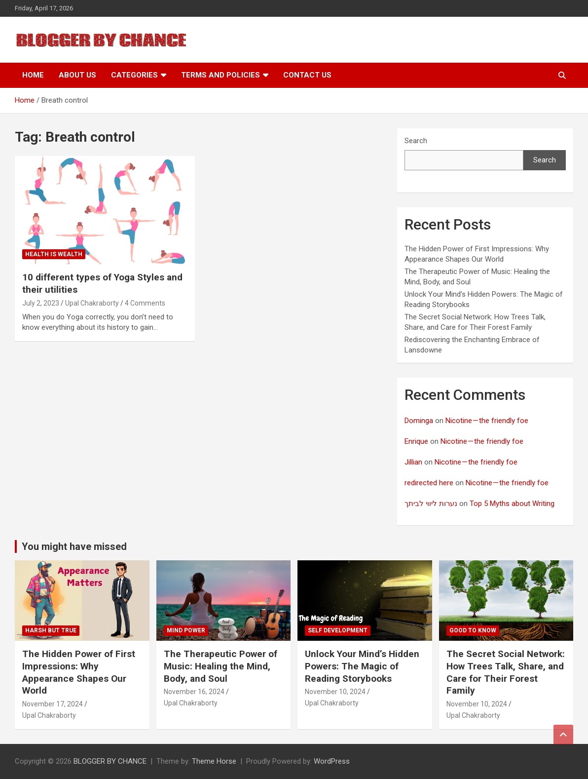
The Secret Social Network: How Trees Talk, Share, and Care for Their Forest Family (505, 672)
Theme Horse (214, 761)
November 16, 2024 (194, 692)
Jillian (413, 462)
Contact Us (307, 75)
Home (33, 75)
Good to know (472, 630)
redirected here (428, 482)
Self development (338, 630)
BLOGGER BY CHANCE (110, 761)
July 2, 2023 (40, 303)
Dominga (418, 420)
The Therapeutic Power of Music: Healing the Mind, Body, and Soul (220, 666)
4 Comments (145, 303)
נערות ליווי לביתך (430, 503)
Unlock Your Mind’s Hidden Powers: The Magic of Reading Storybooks (362, 666)
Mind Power (186, 630)
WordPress (332, 761)
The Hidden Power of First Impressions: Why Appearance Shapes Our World (78, 672)
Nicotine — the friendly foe (486, 420)
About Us (77, 75)
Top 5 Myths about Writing (512, 503)
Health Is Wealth (53, 254)
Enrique (416, 441)
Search (415, 140)
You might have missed (74, 546)
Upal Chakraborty (92, 303)
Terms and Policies (220, 75)
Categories (134, 75)
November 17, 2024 (52, 704)
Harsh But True (50, 630)
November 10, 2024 (335, 692)
